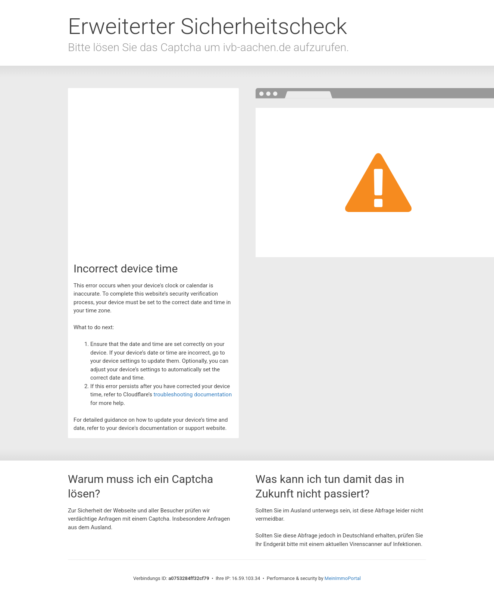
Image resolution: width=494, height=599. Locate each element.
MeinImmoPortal (343, 578)
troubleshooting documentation (192, 394)
